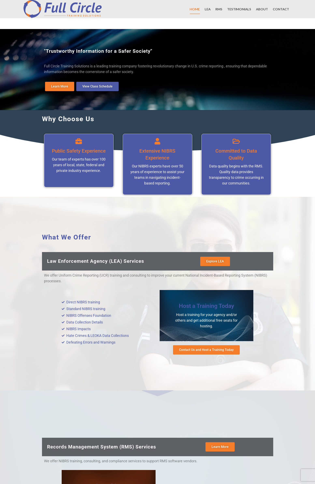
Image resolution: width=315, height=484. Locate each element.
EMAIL (204, 7)
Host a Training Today (206, 305)
